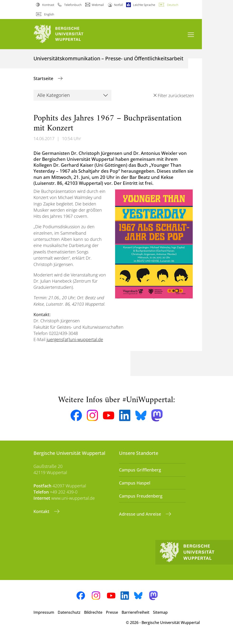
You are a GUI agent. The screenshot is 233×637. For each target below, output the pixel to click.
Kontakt (42, 511)
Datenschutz (69, 612)
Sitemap (160, 612)
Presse (112, 612)
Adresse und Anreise (140, 514)
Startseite (43, 78)
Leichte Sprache (144, 5)
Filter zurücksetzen (176, 95)
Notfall (118, 5)
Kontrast (48, 5)
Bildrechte (93, 612)
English (49, 14)
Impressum (43, 612)
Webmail (98, 5)
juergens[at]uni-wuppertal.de (75, 339)
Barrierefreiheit (135, 612)
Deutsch (172, 5)
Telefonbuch (73, 5)
